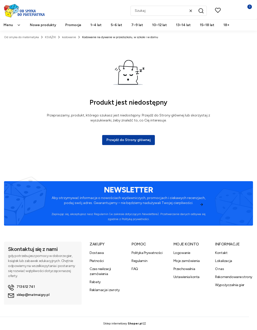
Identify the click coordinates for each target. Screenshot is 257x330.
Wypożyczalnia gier (229, 285)
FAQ (135, 269)
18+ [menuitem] (226, 25)
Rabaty (95, 282)
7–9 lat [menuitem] (137, 25)
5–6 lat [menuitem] (116, 25)
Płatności (97, 261)
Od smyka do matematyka (21, 37)
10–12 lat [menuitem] (159, 25)
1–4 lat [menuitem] (96, 25)
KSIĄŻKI (50, 37)
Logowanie (181, 253)
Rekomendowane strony (233, 277)
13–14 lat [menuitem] (183, 25)
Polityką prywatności (135, 219)
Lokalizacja (223, 261)
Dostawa (97, 253)
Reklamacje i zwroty (104, 290)
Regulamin (101, 214)
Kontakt (221, 253)
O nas (219, 269)
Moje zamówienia (186, 261)
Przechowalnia (184, 269)
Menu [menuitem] (12, 25)
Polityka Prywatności (147, 253)
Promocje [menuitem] (73, 25)
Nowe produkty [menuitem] (43, 25)
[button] (201, 11)
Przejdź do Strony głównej (128, 140)
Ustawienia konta (186, 277)
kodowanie (69, 37)
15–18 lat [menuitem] (207, 25)
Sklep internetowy (122, 323)
